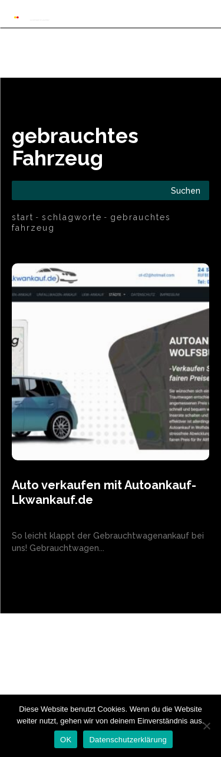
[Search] (185, 190)
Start (23, 217)
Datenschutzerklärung (127, 739)
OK (65, 739)
